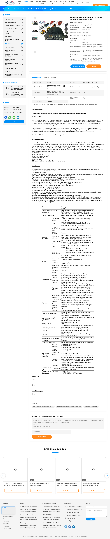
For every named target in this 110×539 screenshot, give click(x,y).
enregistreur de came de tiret (14, 40)
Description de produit (50, 77)
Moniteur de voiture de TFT (14, 64)
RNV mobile (14, 36)
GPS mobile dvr (14, 44)
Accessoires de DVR (14, 68)
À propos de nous (8, 516)
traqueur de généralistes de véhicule (14, 75)
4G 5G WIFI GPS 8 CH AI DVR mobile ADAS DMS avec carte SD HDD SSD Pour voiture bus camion (52, 525)
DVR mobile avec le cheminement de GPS (43, 406)
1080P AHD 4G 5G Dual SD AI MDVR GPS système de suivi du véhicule (14, 485)
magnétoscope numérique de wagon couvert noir (69, 406)
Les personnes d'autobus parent (14, 32)
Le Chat (14, 122)
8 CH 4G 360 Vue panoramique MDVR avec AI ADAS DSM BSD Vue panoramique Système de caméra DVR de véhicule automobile (28, 509)
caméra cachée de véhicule (14, 59)
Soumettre (42, 437)
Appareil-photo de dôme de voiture (14, 55)
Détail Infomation (36, 77)
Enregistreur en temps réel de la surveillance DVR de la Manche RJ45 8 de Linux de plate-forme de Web (51, 509)
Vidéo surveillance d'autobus (14, 50)
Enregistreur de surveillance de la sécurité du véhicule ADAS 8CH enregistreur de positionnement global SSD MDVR (29, 517)
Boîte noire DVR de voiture (91, 406)
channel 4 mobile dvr (14, 29)
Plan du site (6, 521)
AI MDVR (14, 71)
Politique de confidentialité (7, 527)
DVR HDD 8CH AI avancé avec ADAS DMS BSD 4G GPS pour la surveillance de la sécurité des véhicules (51, 517)
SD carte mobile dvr (14, 22)
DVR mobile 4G (14, 19)
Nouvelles (5, 519)
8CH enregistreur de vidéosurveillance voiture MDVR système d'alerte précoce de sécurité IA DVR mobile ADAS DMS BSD (28, 525)
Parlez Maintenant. (100, 5)
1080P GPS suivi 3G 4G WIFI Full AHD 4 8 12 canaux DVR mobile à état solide (67, 485)
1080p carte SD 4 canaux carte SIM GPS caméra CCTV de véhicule (17, 94)
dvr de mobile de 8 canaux (14, 26)
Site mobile (6, 523)
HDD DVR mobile (14, 47)
